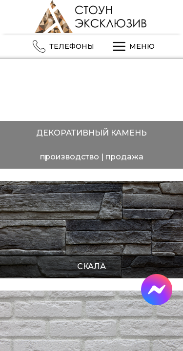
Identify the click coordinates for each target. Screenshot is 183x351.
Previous (13, 123)
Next (172, 123)
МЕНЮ (132, 46)
